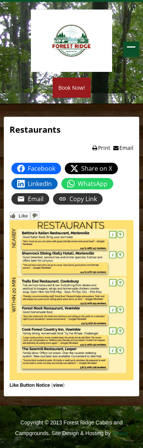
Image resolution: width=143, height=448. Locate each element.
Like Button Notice (30, 385)
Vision (120, 433)
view (58, 385)
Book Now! (71, 87)
